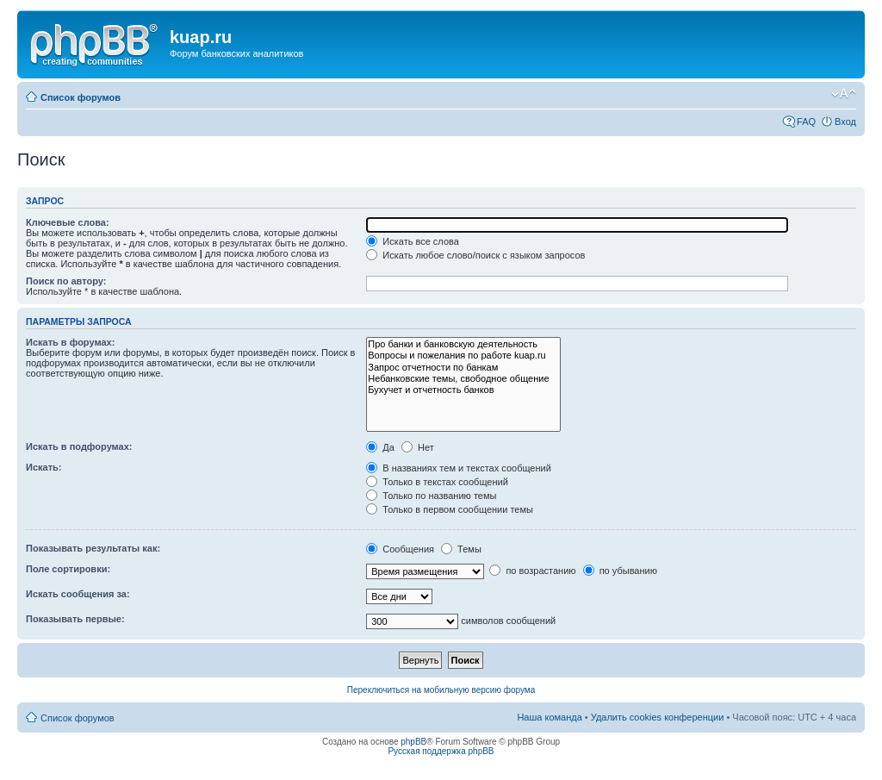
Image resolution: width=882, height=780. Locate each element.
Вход (845, 121)
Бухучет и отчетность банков (463, 390)
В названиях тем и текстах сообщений (458, 468)
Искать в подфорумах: (79, 446)
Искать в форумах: (70, 342)
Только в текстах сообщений (437, 482)
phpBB (413, 741)
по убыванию (620, 570)
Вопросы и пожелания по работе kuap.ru (463, 355)
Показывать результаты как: (93, 548)
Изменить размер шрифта (843, 94)
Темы (461, 549)
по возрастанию (532, 570)
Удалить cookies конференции (657, 717)
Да (380, 447)
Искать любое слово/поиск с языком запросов (475, 255)
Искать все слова (412, 241)
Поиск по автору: (66, 281)
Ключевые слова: (67, 222)
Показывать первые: (75, 619)
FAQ (806, 121)
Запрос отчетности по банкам (463, 367)
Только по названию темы (431, 495)
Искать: (43, 467)
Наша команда (549, 717)
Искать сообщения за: (78, 594)
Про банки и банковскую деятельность (463, 344)
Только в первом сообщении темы (449, 509)
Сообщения (400, 549)
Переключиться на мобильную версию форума (441, 690)
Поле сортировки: (68, 569)
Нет (417, 447)
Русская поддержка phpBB (441, 751)
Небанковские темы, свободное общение (463, 378)
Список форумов (80, 97)
